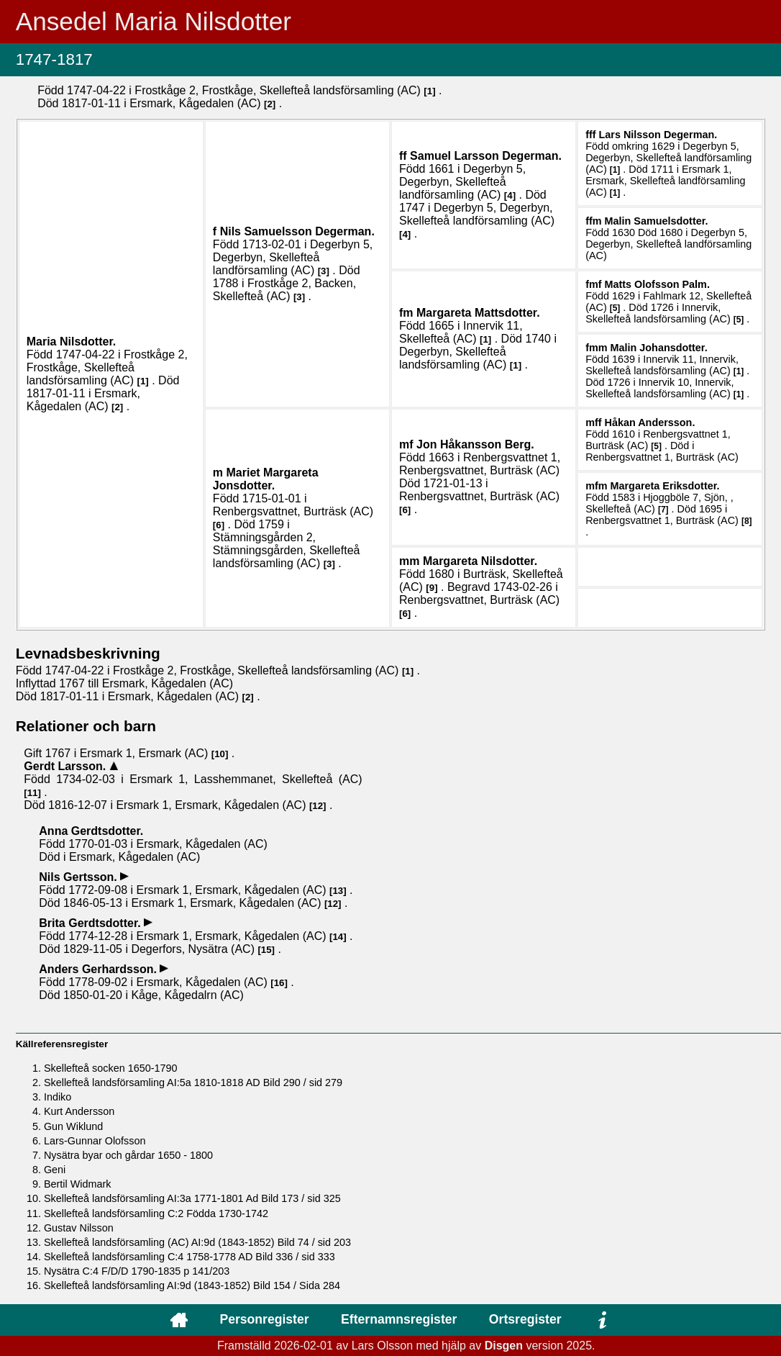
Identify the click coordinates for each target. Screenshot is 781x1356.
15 (266, 949)
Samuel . (486, 156)
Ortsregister (525, 1319)
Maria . (72, 341)
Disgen (504, 1345)
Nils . (297, 231)
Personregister (264, 1319)
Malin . (656, 221)
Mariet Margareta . (266, 479)
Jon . (475, 444)
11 (32, 792)
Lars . (658, 134)
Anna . (91, 831)
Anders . (99, 969)
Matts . (657, 284)
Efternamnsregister (399, 1319)
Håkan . (650, 422)
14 (337, 936)
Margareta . (478, 313)
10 (219, 754)
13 (337, 890)
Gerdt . (66, 766)
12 (317, 805)
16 (279, 982)
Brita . (91, 923)
